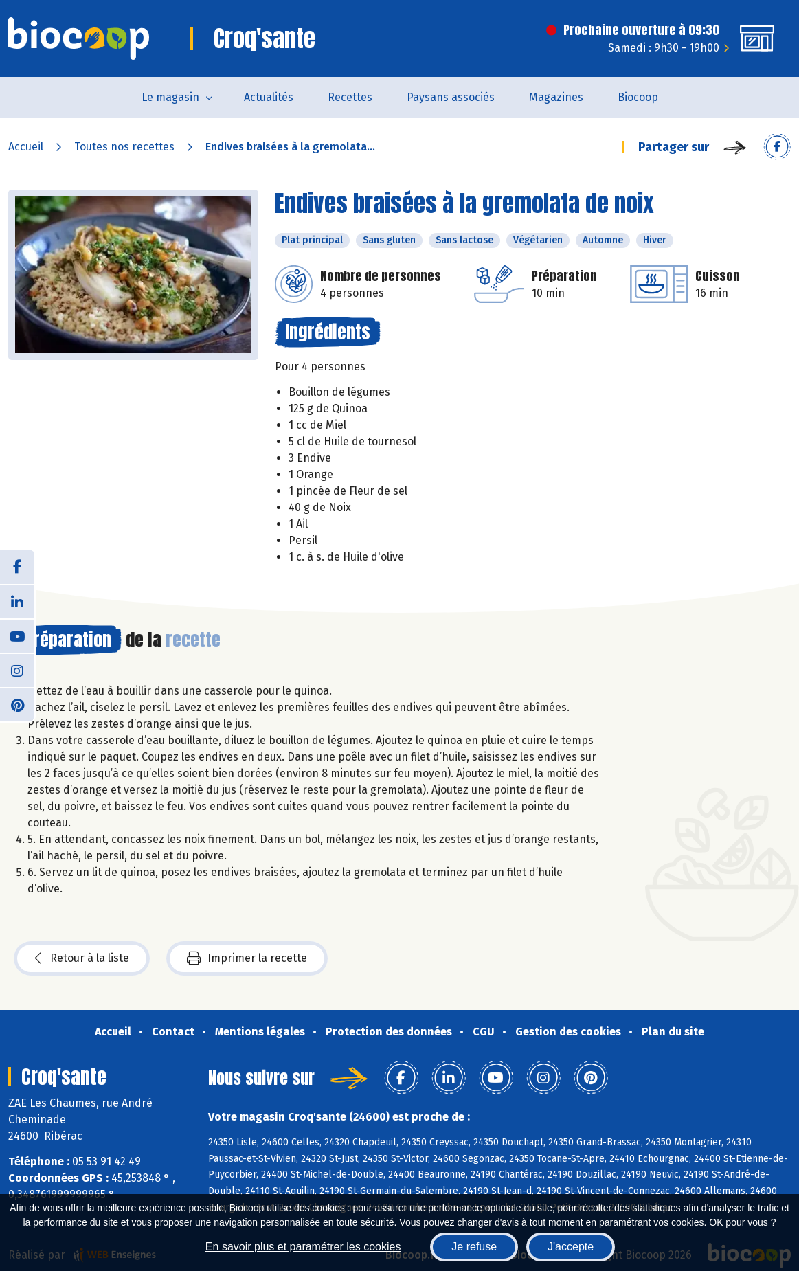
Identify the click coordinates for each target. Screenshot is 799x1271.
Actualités (268, 97)
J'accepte (571, 1246)
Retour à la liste (81, 958)
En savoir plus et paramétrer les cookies (303, 1246)
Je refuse (474, 1246)
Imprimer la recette (247, 958)
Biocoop (638, 97)
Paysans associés (451, 97)
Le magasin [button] (170, 97)
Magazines (556, 97)
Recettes (350, 97)
